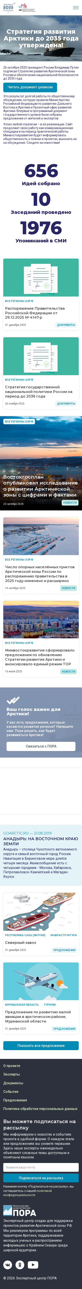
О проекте (11, 1066)
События (10, 1092)
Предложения (15, 1100)
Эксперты (11, 1074)
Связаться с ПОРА (41, 746)
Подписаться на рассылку (41, 1178)
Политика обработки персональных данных (40, 1109)
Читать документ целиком (30, 87)
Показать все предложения (41, 1046)
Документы (13, 1083)
